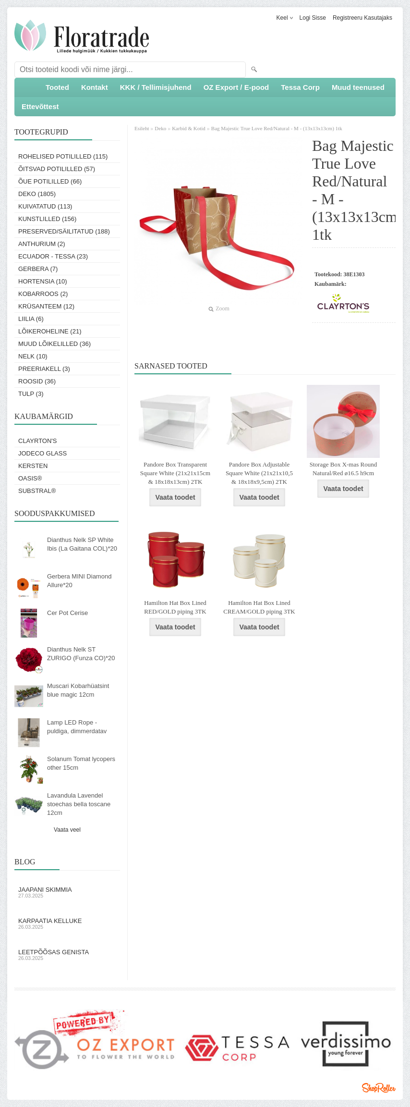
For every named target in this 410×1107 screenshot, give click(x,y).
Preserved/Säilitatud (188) (64, 231)
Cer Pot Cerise (67, 612)
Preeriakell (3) (44, 368)
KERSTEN (33, 465)
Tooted (57, 87)
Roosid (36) (37, 381)
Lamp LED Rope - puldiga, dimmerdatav (77, 727)
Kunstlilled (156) (47, 218)
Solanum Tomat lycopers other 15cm (81, 763)
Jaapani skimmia (67, 892)
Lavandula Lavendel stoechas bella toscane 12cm (78, 804)
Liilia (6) (31, 318)
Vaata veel (67, 829)
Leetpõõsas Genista (67, 954)
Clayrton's (37, 440)
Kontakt (94, 87)
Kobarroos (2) (43, 293)
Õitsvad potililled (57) (56, 168)
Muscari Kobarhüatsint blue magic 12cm (78, 690)
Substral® (37, 490)
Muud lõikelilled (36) (54, 343)
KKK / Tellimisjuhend (156, 87)
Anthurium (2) (41, 243)
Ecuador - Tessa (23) (53, 256)
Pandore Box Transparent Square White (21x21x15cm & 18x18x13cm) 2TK (175, 473)
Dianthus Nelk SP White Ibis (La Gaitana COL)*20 (82, 544)
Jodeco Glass (42, 453)
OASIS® (30, 478)
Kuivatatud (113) (45, 206)
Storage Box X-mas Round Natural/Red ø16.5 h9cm (343, 469)
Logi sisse (313, 17)
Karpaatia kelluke (67, 923)
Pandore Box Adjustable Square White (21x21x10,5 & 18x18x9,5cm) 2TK (259, 473)
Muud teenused (358, 87)
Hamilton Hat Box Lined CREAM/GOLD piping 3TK (259, 607)
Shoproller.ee (379, 1088)
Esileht (142, 128)
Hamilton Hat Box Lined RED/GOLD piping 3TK (175, 607)
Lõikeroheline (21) (50, 331)
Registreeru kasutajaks (362, 17)
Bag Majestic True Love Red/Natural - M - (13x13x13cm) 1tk (276, 128)
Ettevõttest (40, 106)
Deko (160, 128)
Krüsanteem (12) (46, 306)
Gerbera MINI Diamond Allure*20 (79, 581)
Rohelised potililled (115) (63, 156)
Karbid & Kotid (188, 128)
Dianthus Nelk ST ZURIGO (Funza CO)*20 (81, 654)
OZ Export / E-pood (236, 87)
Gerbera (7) (38, 268)
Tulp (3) (31, 393)
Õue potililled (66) (50, 181)
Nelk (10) (33, 356)
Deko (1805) (37, 193)
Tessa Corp (300, 87)
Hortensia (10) (42, 281)
